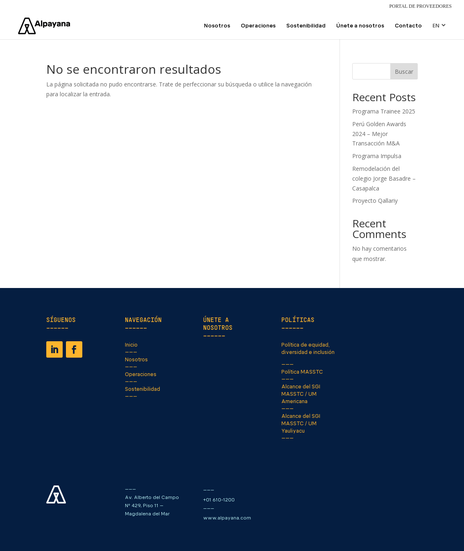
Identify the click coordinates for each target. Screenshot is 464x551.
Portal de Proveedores (420, 6)
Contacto (408, 26)
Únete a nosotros (360, 26)
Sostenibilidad (306, 26)
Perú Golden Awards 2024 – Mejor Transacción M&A (379, 133)
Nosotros (217, 26)
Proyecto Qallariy (375, 200)
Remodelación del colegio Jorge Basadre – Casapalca (384, 178)
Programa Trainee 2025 (383, 111)
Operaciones (258, 26)
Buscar (404, 71)
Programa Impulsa (376, 156)
